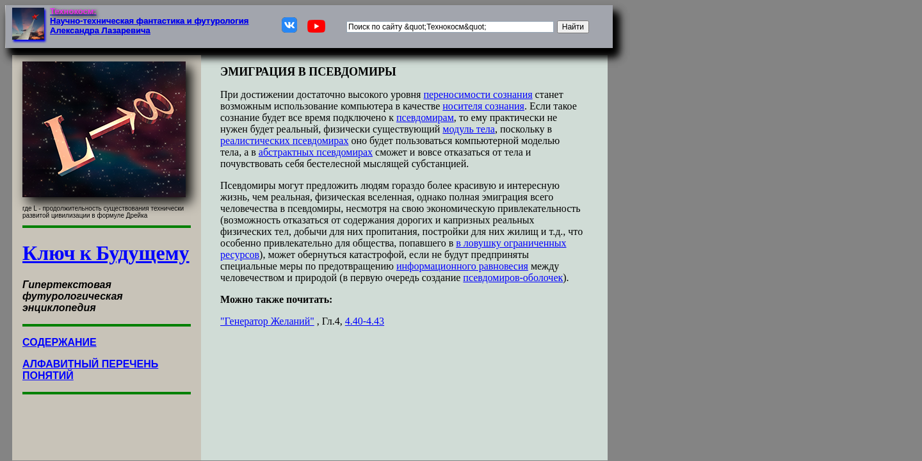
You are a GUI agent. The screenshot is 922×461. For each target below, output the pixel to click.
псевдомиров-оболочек (513, 277)
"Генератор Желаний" (267, 321)
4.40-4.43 (364, 321)
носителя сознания (483, 106)
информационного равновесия (462, 266)
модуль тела (468, 129)
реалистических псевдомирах (284, 140)
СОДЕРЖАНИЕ (59, 342)
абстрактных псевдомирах (316, 152)
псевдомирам (425, 117)
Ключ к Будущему (106, 253)
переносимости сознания (477, 94)
